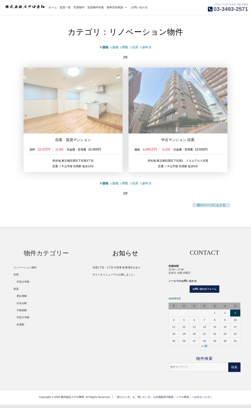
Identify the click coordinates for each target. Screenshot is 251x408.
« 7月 (205, 349)
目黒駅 (20, 327)
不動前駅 (22, 313)
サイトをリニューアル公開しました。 (114, 277)
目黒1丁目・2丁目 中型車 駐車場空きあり (117, 270)
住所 (133, 47)
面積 (114, 47)
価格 (103, 47)
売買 (16, 277)
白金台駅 (22, 306)
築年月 (145, 47)
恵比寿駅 (22, 299)
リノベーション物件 (25, 270)
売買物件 (79, 7)
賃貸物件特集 (95, 7)
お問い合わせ (139, 7)
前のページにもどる (211, 208)
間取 (123, 47)
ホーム (52, 7)
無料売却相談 (115, 7)
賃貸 (16, 292)
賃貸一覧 (65, 7)
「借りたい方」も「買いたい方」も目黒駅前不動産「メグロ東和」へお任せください (163, 400)
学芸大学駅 (23, 285)
